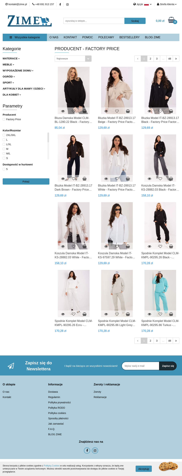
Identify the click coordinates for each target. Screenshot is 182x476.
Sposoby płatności (58, 418)
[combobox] (73, 58)
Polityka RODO (56, 407)
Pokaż (26, 181)
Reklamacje (100, 397)
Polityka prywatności (59, 402)
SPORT (8, 82)
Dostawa (53, 391)
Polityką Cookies (52, 465)
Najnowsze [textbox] (62, 58)
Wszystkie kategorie (25, 37)
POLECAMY (106, 37)
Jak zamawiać (56, 423)
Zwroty (97, 391)
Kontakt (7, 397)
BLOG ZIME (152, 37)
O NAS (54, 37)
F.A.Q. (51, 429)
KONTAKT (70, 37)
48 (169, 58)
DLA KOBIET (12, 94)
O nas (6, 391)
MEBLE (8, 64)
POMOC (87, 37)
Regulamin (54, 397)
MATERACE (11, 58)
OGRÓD (9, 76)
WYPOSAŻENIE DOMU (18, 70)
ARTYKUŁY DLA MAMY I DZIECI (24, 88)
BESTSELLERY (129, 37)
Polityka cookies (57, 413)
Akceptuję (143, 468)
